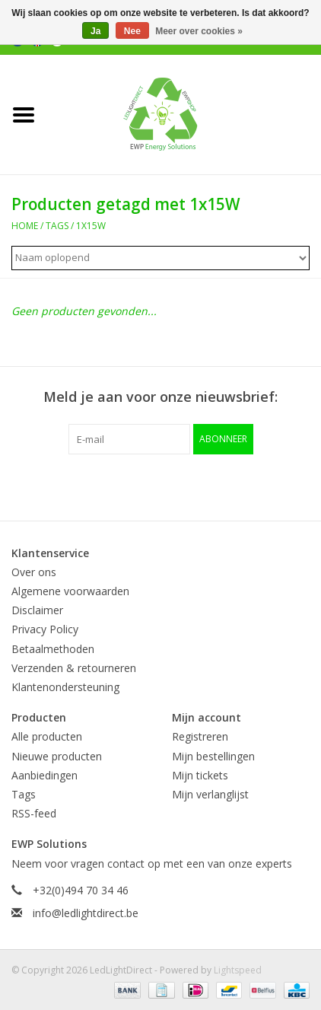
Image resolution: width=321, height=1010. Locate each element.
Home (24, 225)
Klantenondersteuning (65, 687)
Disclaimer (37, 610)
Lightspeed (238, 970)
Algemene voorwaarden (70, 591)
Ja (95, 31)
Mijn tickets (200, 775)
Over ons (33, 572)
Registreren (200, 736)
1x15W (91, 225)
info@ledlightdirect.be (85, 913)
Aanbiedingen (44, 775)
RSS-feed (33, 813)
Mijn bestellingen (213, 756)
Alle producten (46, 736)
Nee (132, 31)
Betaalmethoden (52, 649)
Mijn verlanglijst (210, 794)
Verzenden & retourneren (73, 668)
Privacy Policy (44, 629)
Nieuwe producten (56, 756)
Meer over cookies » (199, 31)
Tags (57, 225)
